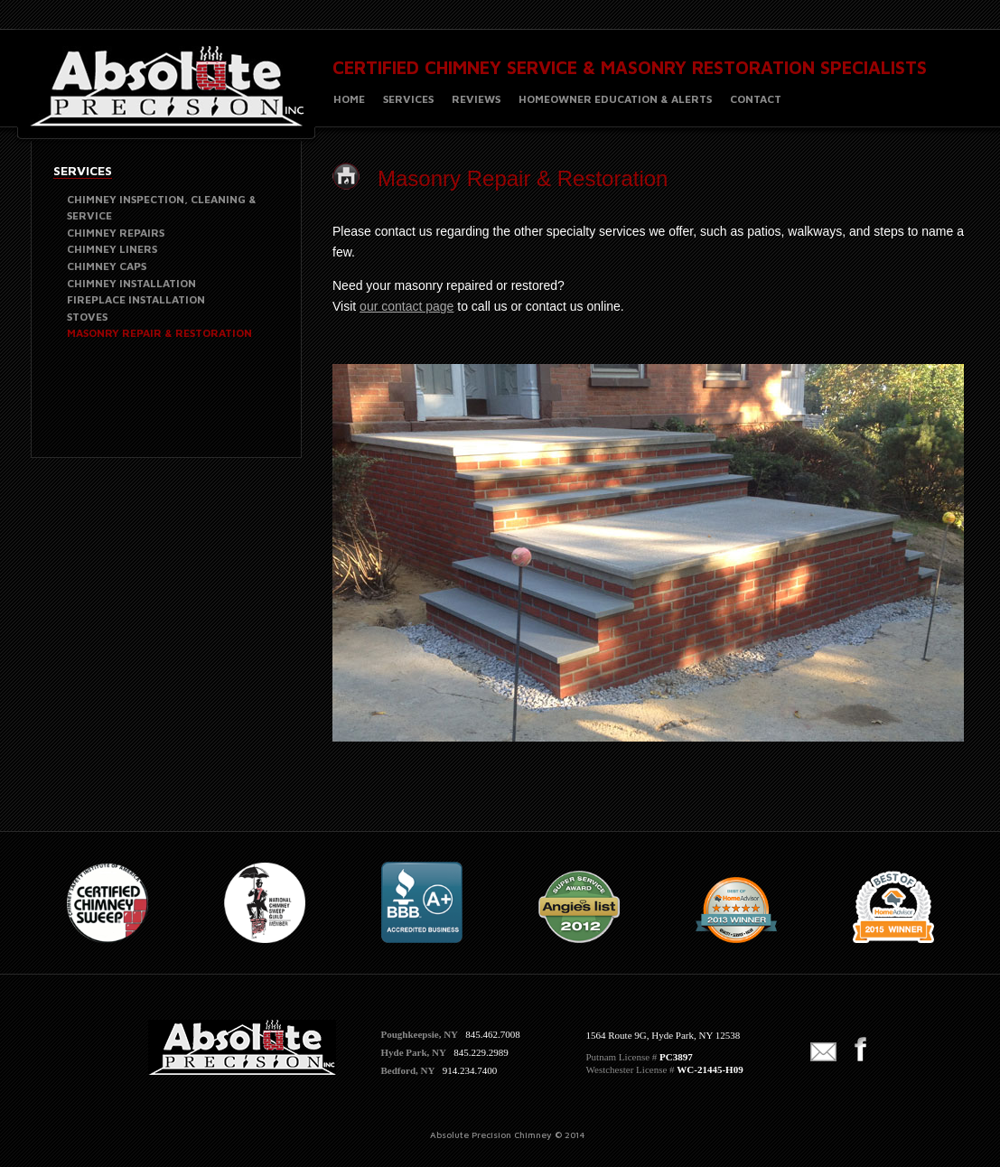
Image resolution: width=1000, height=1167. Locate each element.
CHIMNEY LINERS (112, 249)
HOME (349, 99)
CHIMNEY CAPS (106, 266)
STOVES (87, 316)
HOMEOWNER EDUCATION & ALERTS (615, 99)
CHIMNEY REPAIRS (115, 232)
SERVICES (408, 99)
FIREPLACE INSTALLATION (136, 299)
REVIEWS (476, 99)
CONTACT (755, 99)
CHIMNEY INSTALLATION (131, 283)
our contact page (406, 306)
